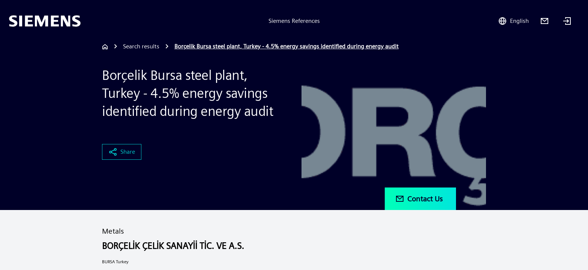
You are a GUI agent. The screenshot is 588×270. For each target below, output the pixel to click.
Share (121, 151)
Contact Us (418, 198)
